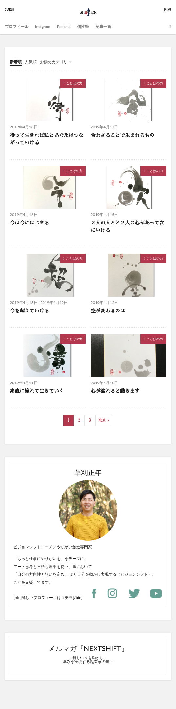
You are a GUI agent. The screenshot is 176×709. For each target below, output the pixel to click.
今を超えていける (29, 310)
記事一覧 (103, 26)
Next (102, 420)
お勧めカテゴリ (53, 61)
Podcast (64, 26)
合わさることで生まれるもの (122, 135)
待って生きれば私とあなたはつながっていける (46, 139)
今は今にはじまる (29, 222)
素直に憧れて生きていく (37, 390)
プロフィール (16, 26)
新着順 (16, 61)
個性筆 (83, 26)
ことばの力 (74, 83)
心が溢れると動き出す (115, 390)
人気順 (31, 61)
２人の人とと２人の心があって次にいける (127, 226)
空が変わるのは (108, 310)
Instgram (42, 26)
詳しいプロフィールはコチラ (47, 597)
